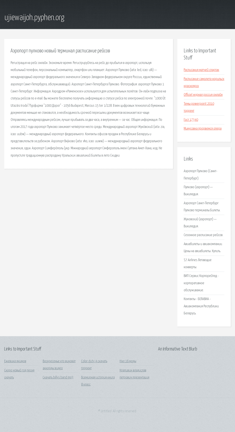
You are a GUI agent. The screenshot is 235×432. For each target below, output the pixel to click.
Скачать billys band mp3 (58, 377)
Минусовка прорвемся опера (203, 128)
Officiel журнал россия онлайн (203, 95)
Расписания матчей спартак (201, 70)
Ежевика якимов (15, 361)
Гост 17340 (191, 120)
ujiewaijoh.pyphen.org (34, 18)
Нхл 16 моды (128, 361)
